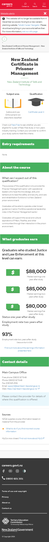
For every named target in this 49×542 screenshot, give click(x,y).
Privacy (5, 497)
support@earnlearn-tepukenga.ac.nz (24, 386)
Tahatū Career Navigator (29, 25)
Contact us (7, 508)
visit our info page (30, 32)
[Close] (45, 14)
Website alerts (8, 14)
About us (6, 503)
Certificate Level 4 (36, 112)
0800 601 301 (14, 479)
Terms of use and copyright (14, 491)
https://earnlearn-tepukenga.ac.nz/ (22, 389)
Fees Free (15, 125)
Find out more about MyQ (30, 439)
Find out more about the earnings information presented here (24, 349)
